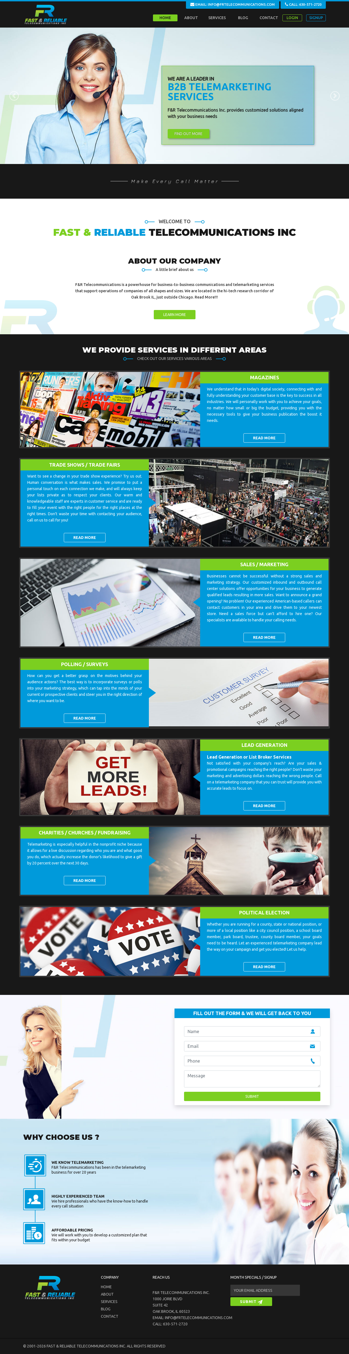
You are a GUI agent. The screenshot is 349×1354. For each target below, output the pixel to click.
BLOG (243, 18)
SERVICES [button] (217, 18)
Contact (109, 1316)
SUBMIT (251, 1301)
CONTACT (269, 18)
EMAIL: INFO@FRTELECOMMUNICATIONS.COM (232, 4)
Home (165, 18)
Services (109, 1301)
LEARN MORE (174, 314)
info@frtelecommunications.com (198, 1318)
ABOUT (191, 18)
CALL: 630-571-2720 (303, 4)
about (107, 1294)
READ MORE (264, 438)
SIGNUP (316, 18)
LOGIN (292, 18)
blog (105, 1309)
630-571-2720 (175, 1324)
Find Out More (188, 134)
